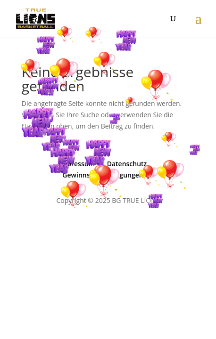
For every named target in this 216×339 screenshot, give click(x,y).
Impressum (77, 163)
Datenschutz (127, 163)
